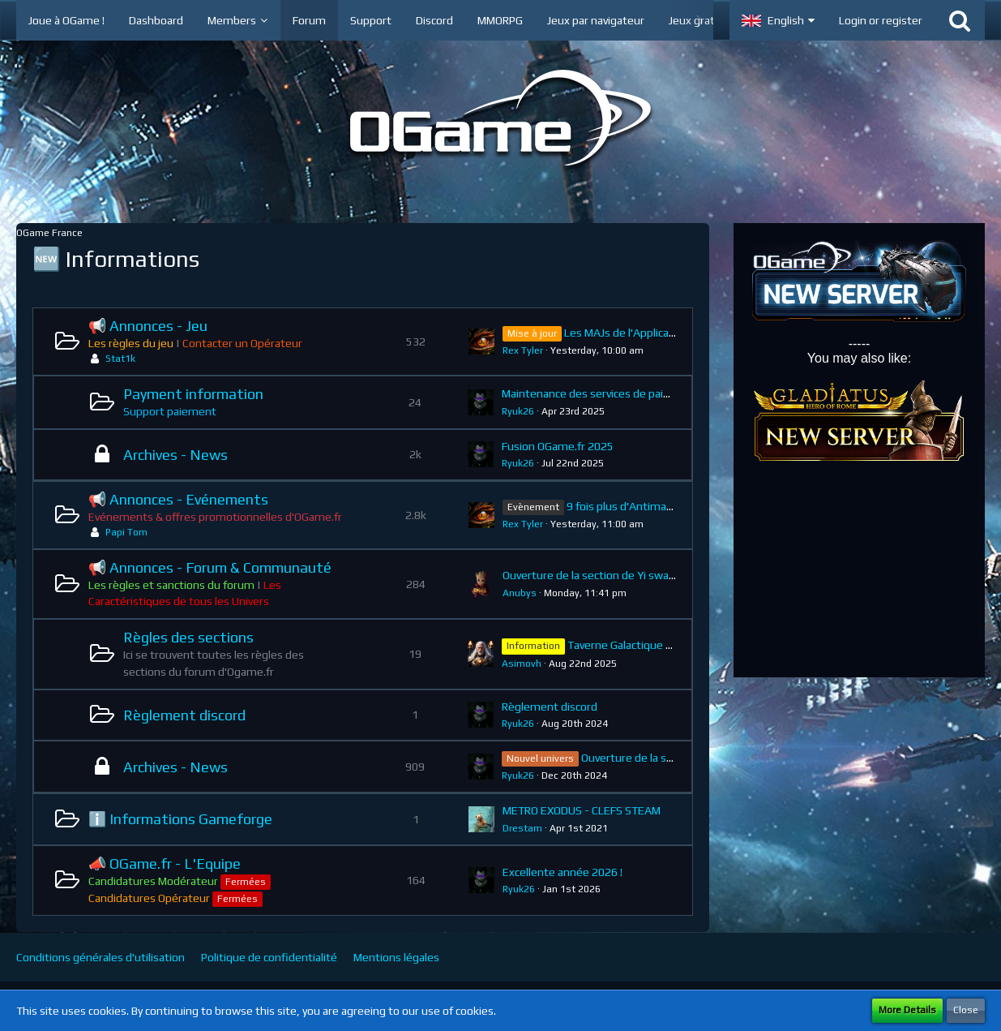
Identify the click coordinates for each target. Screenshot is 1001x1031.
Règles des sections (188, 637)
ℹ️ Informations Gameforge (180, 818)
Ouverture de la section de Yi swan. (590, 575)
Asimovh (521, 663)
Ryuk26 (518, 411)
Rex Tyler (523, 350)
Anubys (520, 593)
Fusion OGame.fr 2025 (558, 446)
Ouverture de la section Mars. (654, 757)
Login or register (880, 20)
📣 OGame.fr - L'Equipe (164, 863)
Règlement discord (184, 715)
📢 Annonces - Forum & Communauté (210, 567)
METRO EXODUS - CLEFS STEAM (582, 810)
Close (965, 1010)
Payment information (193, 393)
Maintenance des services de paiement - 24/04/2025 (635, 393)
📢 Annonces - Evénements (178, 499)
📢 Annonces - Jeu (147, 325)
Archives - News (175, 454)
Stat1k (120, 358)
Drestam (522, 828)
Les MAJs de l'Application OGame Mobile (664, 332)
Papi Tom (126, 532)
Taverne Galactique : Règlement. (648, 644)
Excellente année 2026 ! (562, 872)
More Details (907, 1010)
